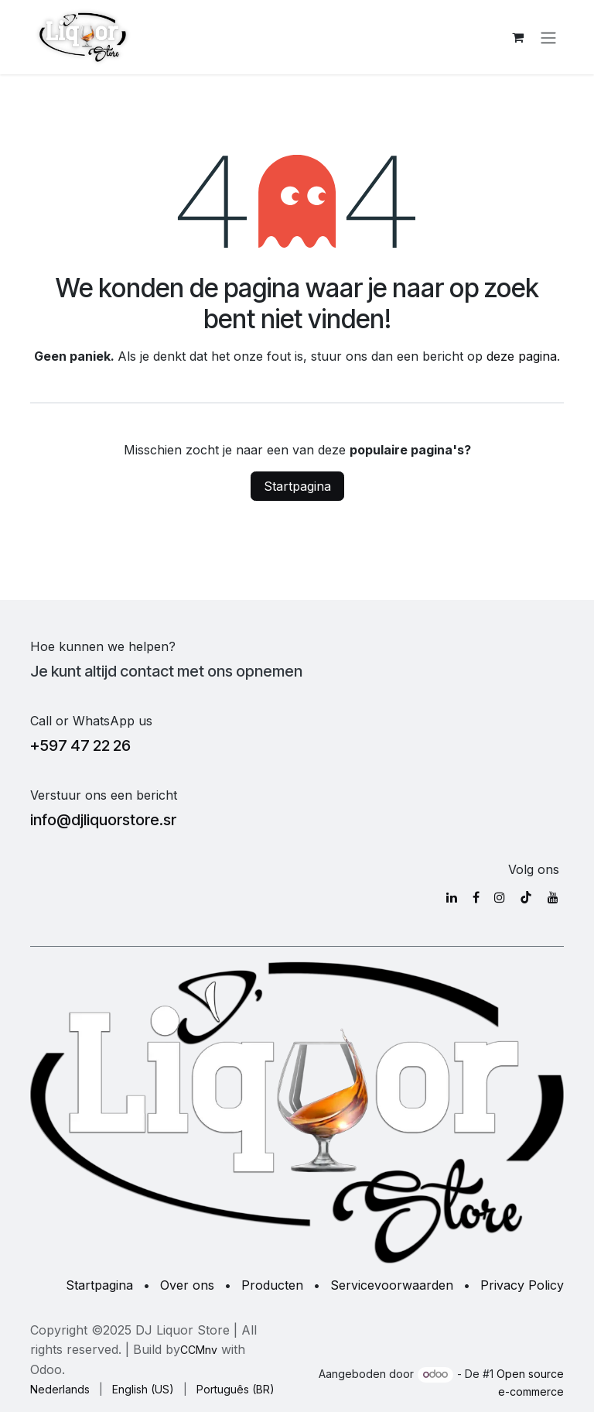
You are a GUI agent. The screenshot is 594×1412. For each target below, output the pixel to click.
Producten (272, 1285)
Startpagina (297, 486)
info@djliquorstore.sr (103, 820)
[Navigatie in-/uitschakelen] (548, 37)
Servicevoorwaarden (391, 1285)
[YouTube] (553, 897)
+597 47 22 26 (80, 745)
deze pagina (521, 356)
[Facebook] (476, 897)
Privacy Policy (522, 1285)
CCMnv (198, 1349)
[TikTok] (526, 897)
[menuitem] (60, 1389)
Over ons (187, 1285)
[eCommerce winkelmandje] (517, 37)
